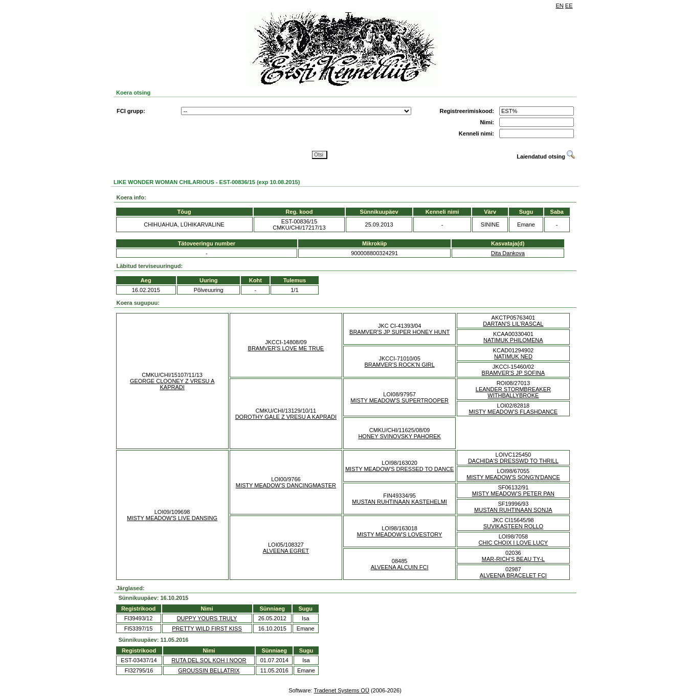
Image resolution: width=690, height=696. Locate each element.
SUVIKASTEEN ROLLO (513, 526)
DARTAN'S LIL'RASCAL (513, 324)
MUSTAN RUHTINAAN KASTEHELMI (399, 502)
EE (569, 6)
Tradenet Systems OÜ (341, 690)
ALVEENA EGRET (286, 551)
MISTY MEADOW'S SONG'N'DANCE (513, 477)
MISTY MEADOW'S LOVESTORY (399, 534)
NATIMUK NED (513, 356)
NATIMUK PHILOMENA (513, 340)
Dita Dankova (508, 253)
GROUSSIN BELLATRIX (208, 670)
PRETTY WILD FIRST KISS (207, 628)
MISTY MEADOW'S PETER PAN (513, 493)
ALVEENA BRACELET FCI (513, 575)
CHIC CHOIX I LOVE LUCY (513, 543)
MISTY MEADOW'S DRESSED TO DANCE (399, 469)
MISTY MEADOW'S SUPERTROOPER (399, 400)
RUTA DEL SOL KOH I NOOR (208, 660)
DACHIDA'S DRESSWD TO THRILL (513, 461)
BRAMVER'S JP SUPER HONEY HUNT (399, 332)
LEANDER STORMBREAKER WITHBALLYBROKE (513, 392)
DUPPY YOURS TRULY (207, 618)
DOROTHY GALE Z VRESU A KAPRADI (286, 417)
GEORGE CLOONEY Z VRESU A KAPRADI (172, 384)
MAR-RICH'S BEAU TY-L (513, 559)
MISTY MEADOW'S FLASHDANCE (513, 412)
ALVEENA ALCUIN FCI (400, 567)
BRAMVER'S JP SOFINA (513, 373)
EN (560, 6)
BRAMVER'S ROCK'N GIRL (399, 365)
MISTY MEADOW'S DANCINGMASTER (286, 485)
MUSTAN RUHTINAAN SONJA (513, 510)
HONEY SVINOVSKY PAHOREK (399, 436)
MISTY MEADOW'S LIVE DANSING (172, 518)
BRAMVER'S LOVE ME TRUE (286, 348)
